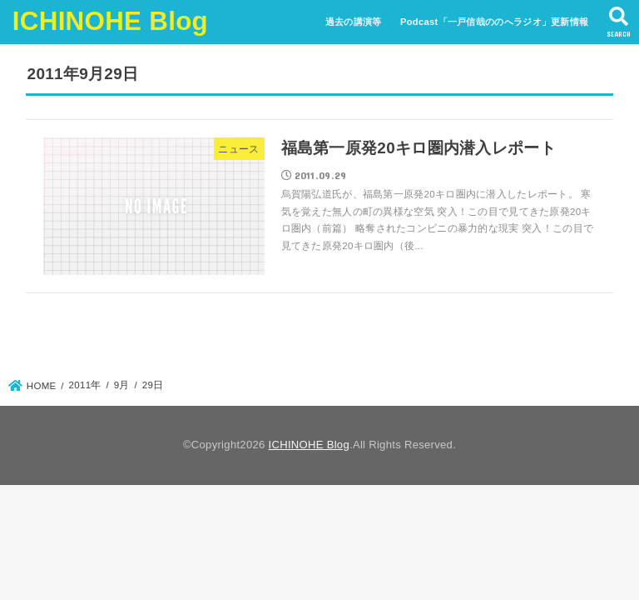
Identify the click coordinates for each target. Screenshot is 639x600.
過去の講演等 (353, 22)
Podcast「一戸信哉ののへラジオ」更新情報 (494, 22)
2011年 (85, 385)
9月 (122, 385)
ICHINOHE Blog (110, 21)
